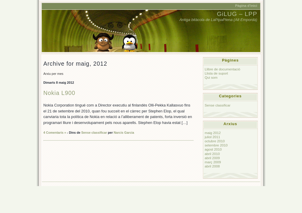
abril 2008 (212, 166)
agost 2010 (213, 149)
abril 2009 (212, 158)
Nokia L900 (59, 93)
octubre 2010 (215, 141)
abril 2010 (212, 154)
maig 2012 (213, 133)
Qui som (211, 77)
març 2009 (213, 162)
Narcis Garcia (124, 132)
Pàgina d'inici (246, 5)
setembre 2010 (216, 145)
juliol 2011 (212, 137)
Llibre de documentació (222, 69)
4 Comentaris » (54, 132)
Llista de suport (216, 73)
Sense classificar (94, 132)
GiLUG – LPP (237, 13)
